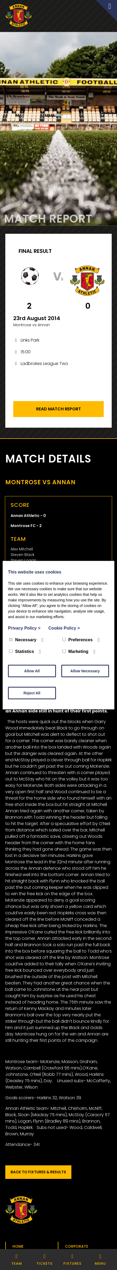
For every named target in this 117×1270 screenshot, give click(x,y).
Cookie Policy (64, 628)
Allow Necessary (85, 671)
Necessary (22, 639)
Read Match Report (58, 409)
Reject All (32, 693)
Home (17, 1246)
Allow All (32, 671)
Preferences (77, 639)
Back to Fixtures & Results (38, 1172)
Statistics (21, 651)
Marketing (75, 651)
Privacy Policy (24, 628)
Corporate (76, 1246)
